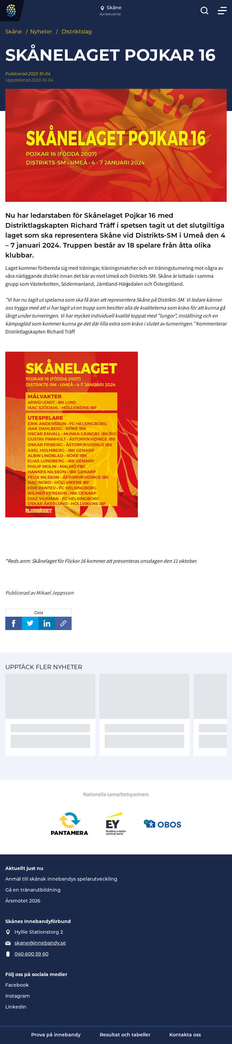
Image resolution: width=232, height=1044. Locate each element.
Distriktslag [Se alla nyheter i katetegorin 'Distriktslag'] (77, 32)
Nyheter (41, 32)
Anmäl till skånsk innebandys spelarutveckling (61, 879)
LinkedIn (16, 1007)
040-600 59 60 (31, 954)
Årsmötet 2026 (22, 901)
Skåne (13, 32)
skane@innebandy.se (40, 943)
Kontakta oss (185, 1035)
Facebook (17, 985)
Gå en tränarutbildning (33, 890)
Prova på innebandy (56, 1035)
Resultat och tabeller (125, 1035)
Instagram (17, 996)
